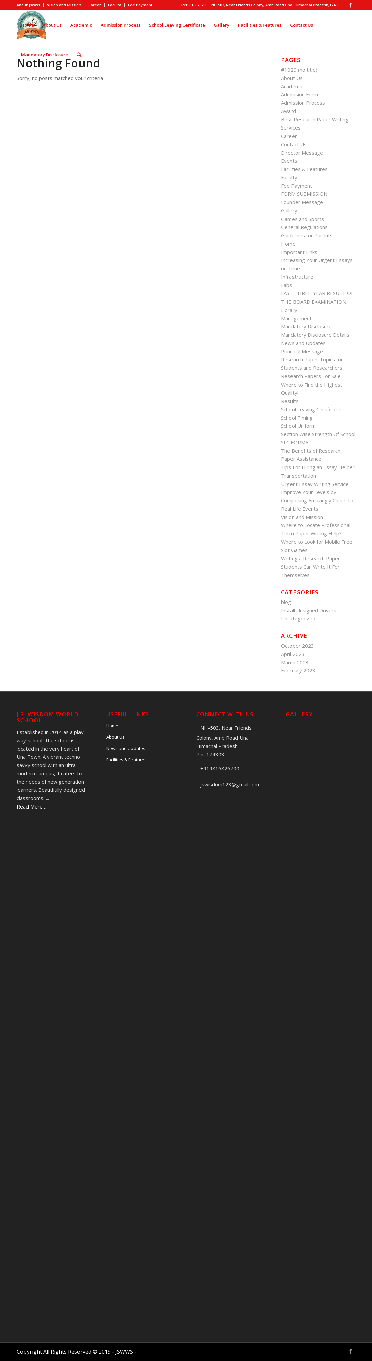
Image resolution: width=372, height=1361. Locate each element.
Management (296, 318)
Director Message (302, 152)
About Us (292, 78)
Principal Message (302, 351)
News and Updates (303, 343)
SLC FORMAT (296, 442)
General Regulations (304, 227)
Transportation (298, 475)
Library (289, 310)
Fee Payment (140, 4)
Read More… (31, 806)
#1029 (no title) (299, 69)
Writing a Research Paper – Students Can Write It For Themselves (312, 566)
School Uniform (298, 425)
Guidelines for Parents (307, 235)
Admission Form (299, 94)
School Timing (297, 417)
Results (290, 401)
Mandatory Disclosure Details (315, 334)
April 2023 (293, 654)
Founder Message (302, 202)
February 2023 (298, 670)
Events (289, 160)
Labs (286, 285)
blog (286, 602)
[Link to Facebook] (350, 5)
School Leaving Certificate (310, 409)
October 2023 (297, 645)
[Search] (79, 54)
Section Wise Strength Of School (318, 434)
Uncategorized (298, 618)
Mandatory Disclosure (306, 326)
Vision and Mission (64, 4)
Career (94, 4)
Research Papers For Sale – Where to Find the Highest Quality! (313, 384)
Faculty (114, 4)
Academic (292, 86)
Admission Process (303, 102)
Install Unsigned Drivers (308, 610)
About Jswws (28, 4)
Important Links (299, 252)
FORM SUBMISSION (304, 193)
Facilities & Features (304, 169)
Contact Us (294, 144)
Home (288, 243)
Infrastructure (297, 276)
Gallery (289, 210)
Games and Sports (302, 219)
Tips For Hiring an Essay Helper (318, 467)
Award (288, 111)
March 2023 (295, 662)
